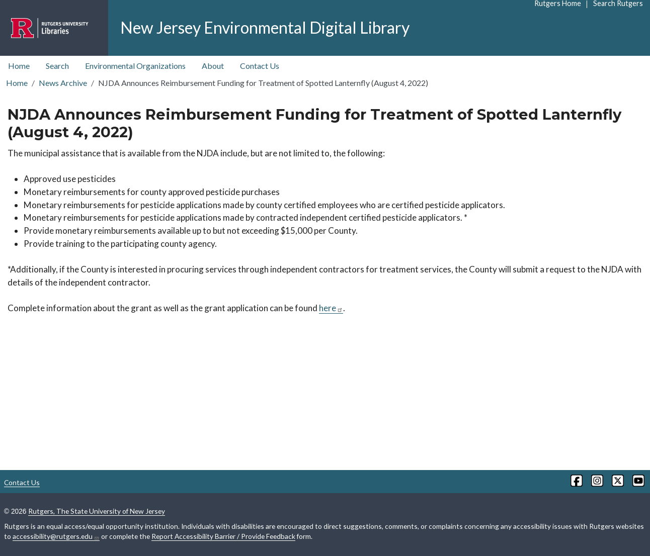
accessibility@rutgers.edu (56, 536)
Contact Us (259, 65)
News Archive (63, 82)
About (213, 65)
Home (19, 65)
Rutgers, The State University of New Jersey (96, 511)
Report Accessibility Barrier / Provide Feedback (223, 536)
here (331, 308)
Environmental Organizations (135, 65)
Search (57, 65)
